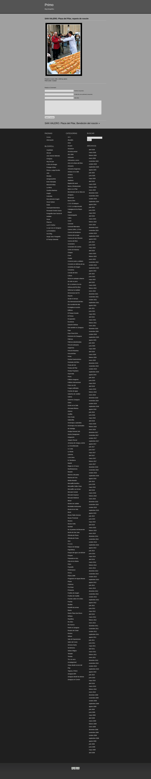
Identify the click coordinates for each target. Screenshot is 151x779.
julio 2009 (92, 709)
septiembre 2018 (94, 406)
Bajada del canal (73, 183)
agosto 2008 (92, 741)
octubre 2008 (93, 735)
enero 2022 (92, 291)
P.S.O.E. (70, 544)
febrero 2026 (92, 155)
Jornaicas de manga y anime (76, 443)
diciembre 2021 (93, 294)
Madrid (70, 463)
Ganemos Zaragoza (74, 399)
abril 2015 (92, 524)
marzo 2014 (92, 562)
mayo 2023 (92, 248)
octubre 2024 (93, 198)
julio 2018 (92, 412)
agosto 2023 (92, 239)
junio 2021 (92, 311)
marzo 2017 (92, 458)
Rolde (48, 205)
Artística (70, 174)
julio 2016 (92, 481)
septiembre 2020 (94, 337)
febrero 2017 (92, 461)
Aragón (49, 193)
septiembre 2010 (94, 669)
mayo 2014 (92, 556)
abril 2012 (92, 614)
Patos (69, 564)
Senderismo (71, 648)
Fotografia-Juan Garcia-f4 (54, 213)
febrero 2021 (92, 323)
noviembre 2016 (94, 470)
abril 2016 (92, 490)
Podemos (70, 584)
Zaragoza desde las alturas (76, 676)
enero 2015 (92, 533)
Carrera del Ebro (73, 241)
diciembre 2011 (93, 625)
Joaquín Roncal (72, 440)
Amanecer (71, 148)
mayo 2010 (92, 680)
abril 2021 (92, 317)
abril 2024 (92, 216)
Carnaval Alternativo (74, 226)
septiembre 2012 (94, 600)
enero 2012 (92, 623)
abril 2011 (92, 649)
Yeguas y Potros (72, 671)
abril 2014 (92, 559)
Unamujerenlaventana (53, 208)
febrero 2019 (92, 392)
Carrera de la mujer (73, 235)
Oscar (48, 219)
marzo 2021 (92, 320)
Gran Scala (71, 417)
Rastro (70, 610)
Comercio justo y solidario (75, 261)
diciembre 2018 (93, 398)
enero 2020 (92, 360)
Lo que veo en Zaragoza (54, 228)
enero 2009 (92, 726)
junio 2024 (92, 210)
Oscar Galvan (51, 202)
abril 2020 (92, 351)
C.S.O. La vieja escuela (75, 206)
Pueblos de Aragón (73, 593)
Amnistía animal (72, 151)
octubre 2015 (93, 507)
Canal (69, 221)
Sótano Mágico (72, 650)
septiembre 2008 (94, 738)
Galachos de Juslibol (74, 394)
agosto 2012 (92, 602)
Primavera (71, 590)
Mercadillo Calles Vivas (75, 486)
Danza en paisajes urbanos (76, 278)
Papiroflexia (71, 549)
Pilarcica (49, 222)
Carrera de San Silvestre (75, 238)
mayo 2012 (92, 611)
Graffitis (70, 414)
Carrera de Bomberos (74, 232)
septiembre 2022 (94, 268)
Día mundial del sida (74, 304)
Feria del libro (72, 353)
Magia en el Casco (73, 466)
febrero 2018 (92, 426)
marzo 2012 (92, 617)
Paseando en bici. (73, 558)
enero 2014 (92, 568)
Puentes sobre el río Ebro (75, 599)
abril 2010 (92, 683)
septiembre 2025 (94, 167)
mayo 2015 (92, 522)
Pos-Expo (71, 587)
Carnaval (70, 223)
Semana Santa (72, 645)
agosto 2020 (92, 340)
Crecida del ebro (73, 273)
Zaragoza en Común (74, 679)
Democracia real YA (74, 293)
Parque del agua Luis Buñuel (76, 552)
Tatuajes (70, 653)
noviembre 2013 (94, 574)
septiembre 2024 (94, 201)
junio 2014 (92, 553)
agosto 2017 (92, 444)
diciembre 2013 (93, 571)
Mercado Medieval (73, 498)
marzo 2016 (92, 493)
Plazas (70, 581)
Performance (71, 570)
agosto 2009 (92, 706)
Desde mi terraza (73, 298)
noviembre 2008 (94, 732)
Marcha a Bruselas (73, 474)
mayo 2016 (92, 487)
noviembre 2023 (94, 230)
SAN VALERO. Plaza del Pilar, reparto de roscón (67, 19)
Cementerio (71, 244)
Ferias (69, 356)
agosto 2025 (92, 170)
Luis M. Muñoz (51, 225)
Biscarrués (71, 198)
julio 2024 (92, 207)
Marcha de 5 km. (73, 477)
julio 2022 (92, 273)
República (71, 619)
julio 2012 (92, 605)
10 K (69, 137)
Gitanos (70, 411)
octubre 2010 (93, 666)
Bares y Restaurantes (74, 186)
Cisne (69, 255)
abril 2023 (92, 250)
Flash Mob (71, 373)
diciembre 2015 (93, 501)
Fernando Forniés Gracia (54, 210)
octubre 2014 (93, 542)
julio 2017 (92, 447)
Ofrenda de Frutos (73, 538)
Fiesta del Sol (72, 365)
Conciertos (71, 270)
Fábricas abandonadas (74, 342)
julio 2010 (92, 675)
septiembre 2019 (94, 372)
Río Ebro (70, 622)
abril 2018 (92, 421)
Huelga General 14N (74, 431)
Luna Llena (71, 457)
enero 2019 (92, 395)
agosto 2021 (92, 305)
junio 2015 (92, 519)
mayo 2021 (92, 314)
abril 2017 (92, 455)
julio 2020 (92, 343)
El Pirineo (70, 316)
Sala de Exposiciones (74, 639)
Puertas (70, 601)
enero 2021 (92, 325)
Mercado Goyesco (73, 495)
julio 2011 (92, 640)
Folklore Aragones (73, 379)
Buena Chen (71, 200)
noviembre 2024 (94, 196)
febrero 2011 (92, 654)
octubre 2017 (93, 438)
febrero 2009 (92, 724)
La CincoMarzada (73, 446)
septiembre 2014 (94, 545)
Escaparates (71, 319)
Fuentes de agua (73, 391)
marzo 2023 (92, 253)
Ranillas (70, 604)
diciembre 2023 (93, 227)
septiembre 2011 (94, 634)
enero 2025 (92, 190)
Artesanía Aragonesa (74, 169)
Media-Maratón (72, 480)
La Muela (70, 451)
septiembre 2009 (94, 703)
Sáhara (70, 636)
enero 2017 (92, 464)
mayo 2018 (92, 418)
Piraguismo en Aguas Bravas (76, 578)
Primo (49, 5)
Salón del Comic (73, 642)
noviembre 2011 (94, 628)
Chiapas (70, 252)
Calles (69, 218)
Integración (71, 437)
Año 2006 (70, 154)
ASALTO (70, 177)
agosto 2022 (92, 271)
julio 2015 (92, 516)
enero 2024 (92, 224)
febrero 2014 (92, 565)
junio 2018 (92, 415)
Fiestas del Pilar (72, 368)
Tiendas (70, 656)
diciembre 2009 (93, 695)
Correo (49, 137)
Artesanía (70, 166)
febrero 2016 (92, 496)
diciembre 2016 (93, 467)
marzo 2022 (92, 285)
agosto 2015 (92, 513)
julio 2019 (92, 377)
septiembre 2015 (94, 510)
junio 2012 (92, 608)
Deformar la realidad (74, 290)
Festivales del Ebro (73, 362)
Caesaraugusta (72, 215)
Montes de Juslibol (73, 503)
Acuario (70, 146)
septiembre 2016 (94, 475)
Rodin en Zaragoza (73, 627)
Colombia (49, 196)
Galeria (70, 397)
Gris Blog (49, 233)
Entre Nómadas (51, 182)
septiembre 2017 (94, 441)
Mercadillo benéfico (73, 483)
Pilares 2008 (71, 575)
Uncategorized (72, 662)
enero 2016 (92, 499)
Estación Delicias (73, 324)
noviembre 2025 (94, 161)
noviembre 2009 (94, 698)
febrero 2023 (92, 256)
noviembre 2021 (94, 297)
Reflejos (70, 616)
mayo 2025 (92, 178)
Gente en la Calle (73, 405)
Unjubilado (50, 150)
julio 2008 (92, 744)
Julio (48, 173)
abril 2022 (92, 282)
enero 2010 (92, 692)
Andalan (49, 216)
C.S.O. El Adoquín (73, 203)
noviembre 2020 (94, 331)
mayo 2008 (92, 750)
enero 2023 (92, 259)
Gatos (69, 402)
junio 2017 (92, 449)
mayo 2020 (92, 348)
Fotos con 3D (72, 385)
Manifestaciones (72, 469)
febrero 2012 (92, 620)
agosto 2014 (92, 548)
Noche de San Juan (74, 532)
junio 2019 (92, 380)
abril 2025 (92, 181)
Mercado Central (73, 492)
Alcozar (49, 153)
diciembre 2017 (93, 432)
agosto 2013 (92, 582)
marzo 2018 (92, 424)
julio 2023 (92, 242)
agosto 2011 (92, 637)
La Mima (49, 187)
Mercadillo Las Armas (74, 489)
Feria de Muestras (73, 350)
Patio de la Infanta (73, 561)
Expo (69, 330)
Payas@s (70, 567)
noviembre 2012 (94, 594)
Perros (70, 573)
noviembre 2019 (94, 366)
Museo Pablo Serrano (74, 515)
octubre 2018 (93, 403)
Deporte (70, 296)
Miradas (49, 176)
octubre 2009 (93, 700)
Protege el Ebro (51, 167)
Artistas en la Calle (73, 172)
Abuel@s (70, 140)
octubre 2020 (93, 334)
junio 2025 (92, 175)
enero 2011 (92, 657)
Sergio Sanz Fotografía (53, 236)
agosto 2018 (92, 409)
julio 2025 (92, 172)
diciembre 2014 (93, 536)
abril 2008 (92, 752)
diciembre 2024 (93, 193)
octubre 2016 (93, 473)
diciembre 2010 (93, 660)
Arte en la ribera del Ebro (75, 163)
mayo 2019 (92, 383)
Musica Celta (72, 524)
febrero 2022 (92, 288)
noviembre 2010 (94, 663)
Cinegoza (49, 158)
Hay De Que (50, 161)
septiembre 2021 (94, 302)
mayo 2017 (92, 452)
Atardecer (71, 180)
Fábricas (70, 339)
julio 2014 (92, 550)
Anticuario (71, 157)
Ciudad (54, 80)
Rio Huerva (71, 625)
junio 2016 (92, 484)
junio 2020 (92, 346)
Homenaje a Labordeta (74, 423)
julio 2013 (92, 585)
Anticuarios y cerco (73, 160)
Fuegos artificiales (73, 388)
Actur (69, 143)
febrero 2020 (92, 357)
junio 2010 (92, 677)
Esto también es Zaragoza (75, 327)
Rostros (70, 633)
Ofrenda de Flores (73, 535)
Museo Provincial (73, 518)
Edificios (70, 310)
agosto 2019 (92, 374)
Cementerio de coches (74, 247)
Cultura (70, 275)
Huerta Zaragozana (73, 434)
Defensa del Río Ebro (74, 287)
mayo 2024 (92, 213)
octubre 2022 (93, 265)
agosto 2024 (92, 204)
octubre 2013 (93, 576)
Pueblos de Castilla (73, 596)
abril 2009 (92, 718)
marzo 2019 (92, 389)
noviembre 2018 (94, 400)
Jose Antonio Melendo (53, 156)
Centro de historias (73, 249)
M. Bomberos (72, 460)
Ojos (69, 541)
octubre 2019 (93, 369)
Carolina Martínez (52, 190)
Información (50, 140)
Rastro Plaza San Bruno (75, 613)
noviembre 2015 (94, 504)
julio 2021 (92, 308)
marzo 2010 (92, 686)
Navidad (70, 526)
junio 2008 (92, 747)
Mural (69, 512)
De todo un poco (73, 281)
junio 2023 (92, 245)
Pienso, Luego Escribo (53, 170)
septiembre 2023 (94, 236)
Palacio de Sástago (73, 547)
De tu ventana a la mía (74, 284)
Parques (70, 555)
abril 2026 (92, 149)
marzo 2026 (92, 152)
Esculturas (71, 322)
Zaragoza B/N (72, 674)
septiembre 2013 (94, 579)
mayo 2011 (92, 646)
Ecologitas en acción (74, 307)
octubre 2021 (93, 299)
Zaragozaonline (51, 179)
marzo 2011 (92, 651)
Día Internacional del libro (75, 301)
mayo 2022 (92, 279)
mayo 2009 (92, 715)
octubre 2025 (93, 164)
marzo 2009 (92, 721)
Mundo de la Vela (73, 509)
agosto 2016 (92, 478)
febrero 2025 (92, 187)
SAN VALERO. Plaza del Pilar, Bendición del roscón (71, 123)
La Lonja (70, 449)
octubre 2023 (93, 233)
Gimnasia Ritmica (73, 408)
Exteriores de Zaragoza (75, 336)
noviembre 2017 (94, 435)
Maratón (70, 472)
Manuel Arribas (51, 184)
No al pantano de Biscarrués (76, 529)
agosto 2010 (92, 672)
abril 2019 (92, 386)
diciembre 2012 (93, 591)
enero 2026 (92, 158)
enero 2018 (92, 429)
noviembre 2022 (94, 262)
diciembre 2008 (93, 729)
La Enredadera (51, 231)
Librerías (70, 454)
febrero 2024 (92, 222)
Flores (69, 376)
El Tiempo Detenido (52, 239)
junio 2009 (92, 712)
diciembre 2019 (93, 363)
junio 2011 (92, 643)
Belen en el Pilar (73, 189)
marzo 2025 (92, 184)
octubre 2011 (93, 631)
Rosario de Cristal (73, 630)
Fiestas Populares (73, 371)
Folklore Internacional (74, 382)
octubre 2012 (93, 597)
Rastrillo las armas (73, 607)
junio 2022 (92, 276)
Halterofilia (71, 420)
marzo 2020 (92, 354)
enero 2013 (92, 588)
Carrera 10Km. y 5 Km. (74, 229)
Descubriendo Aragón (53, 199)
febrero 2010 (92, 689)
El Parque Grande (73, 313)
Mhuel (69, 500)
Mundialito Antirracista (74, 506)
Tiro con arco (72, 659)
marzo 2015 (92, 527)
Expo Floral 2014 (73, 333)
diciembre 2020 (93, 328)
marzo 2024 (92, 219)
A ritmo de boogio (52, 164)
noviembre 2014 (94, 539)
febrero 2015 (92, 530)
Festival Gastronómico (74, 359)
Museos (70, 521)
